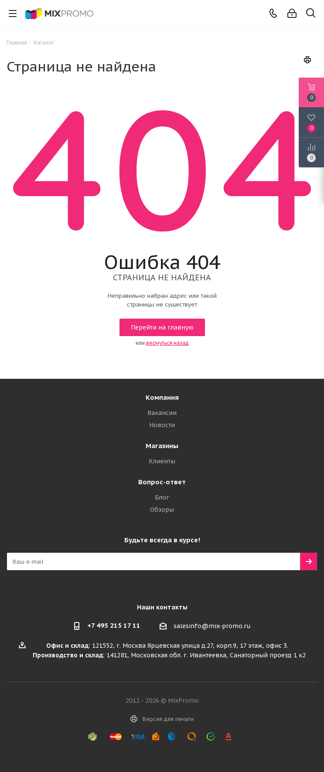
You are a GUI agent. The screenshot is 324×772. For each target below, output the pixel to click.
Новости (162, 425)
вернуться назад (167, 343)
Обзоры (162, 510)
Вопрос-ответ (162, 482)
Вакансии (162, 413)
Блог (162, 497)
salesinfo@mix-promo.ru (212, 626)
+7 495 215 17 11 (113, 625)
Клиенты (162, 461)
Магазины (162, 446)
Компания (162, 397)
